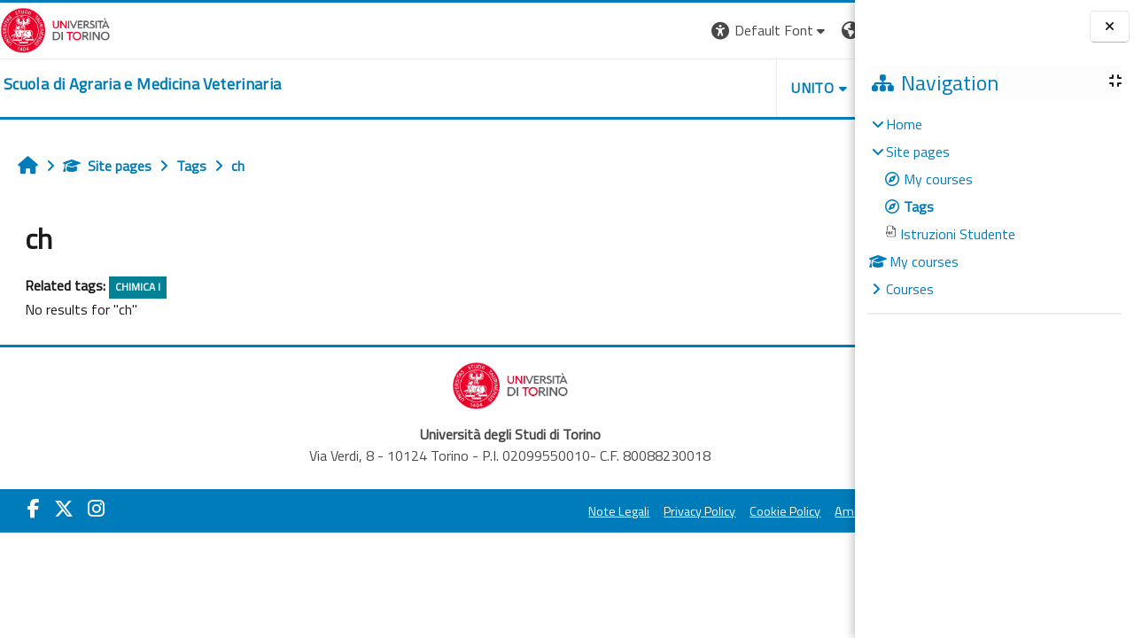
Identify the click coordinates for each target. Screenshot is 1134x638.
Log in (822, 30)
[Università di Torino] (55, 28)
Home (904, 124)
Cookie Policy (620, 511)
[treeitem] (994, 206)
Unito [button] (647, 87)
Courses (910, 289)
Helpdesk (747, 87)
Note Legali (454, 511)
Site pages (107, 165)
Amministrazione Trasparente (752, 511)
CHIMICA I (137, 286)
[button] (604, 30)
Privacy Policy (535, 511)
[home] (142, 84)
